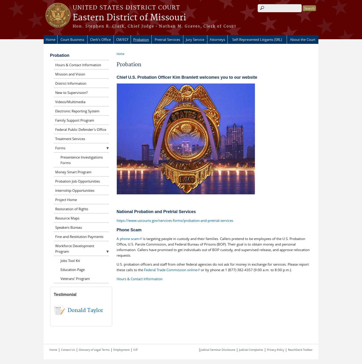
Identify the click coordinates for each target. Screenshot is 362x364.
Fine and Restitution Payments (79, 236)
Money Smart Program (73, 172)
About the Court (302, 39)
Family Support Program (74, 120)
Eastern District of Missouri (129, 17)
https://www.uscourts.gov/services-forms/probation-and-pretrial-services (175, 220)
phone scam (131, 238)
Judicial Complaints (251, 350)
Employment (121, 350)
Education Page (72, 269)
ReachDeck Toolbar (300, 350)
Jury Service (195, 39)
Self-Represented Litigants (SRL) (257, 39)
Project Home (66, 199)
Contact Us (68, 350)
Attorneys (217, 39)
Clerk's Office (100, 39)
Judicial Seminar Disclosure (217, 350)
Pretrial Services (167, 39)
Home (50, 39)
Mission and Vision (70, 74)
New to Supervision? (71, 92)
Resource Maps (67, 218)
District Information (70, 83)
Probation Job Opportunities (77, 181)
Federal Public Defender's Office (80, 129)
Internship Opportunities (74, 190)
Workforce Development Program (74, 249)
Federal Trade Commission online (172, 270)
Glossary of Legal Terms (94, 350)
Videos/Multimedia (70, 101)
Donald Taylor (85, 310)
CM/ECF (122, 39)
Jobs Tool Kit (70, 260)
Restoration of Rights (71, 209)
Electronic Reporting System (77, 111)
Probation (141, 39)
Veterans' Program (75, 278)
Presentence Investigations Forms (81, 160)
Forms (60, 148)
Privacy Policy (275, 350)
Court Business (72, 39)
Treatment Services (70, 138)
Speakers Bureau (68, 227)
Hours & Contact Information (140, 279)
